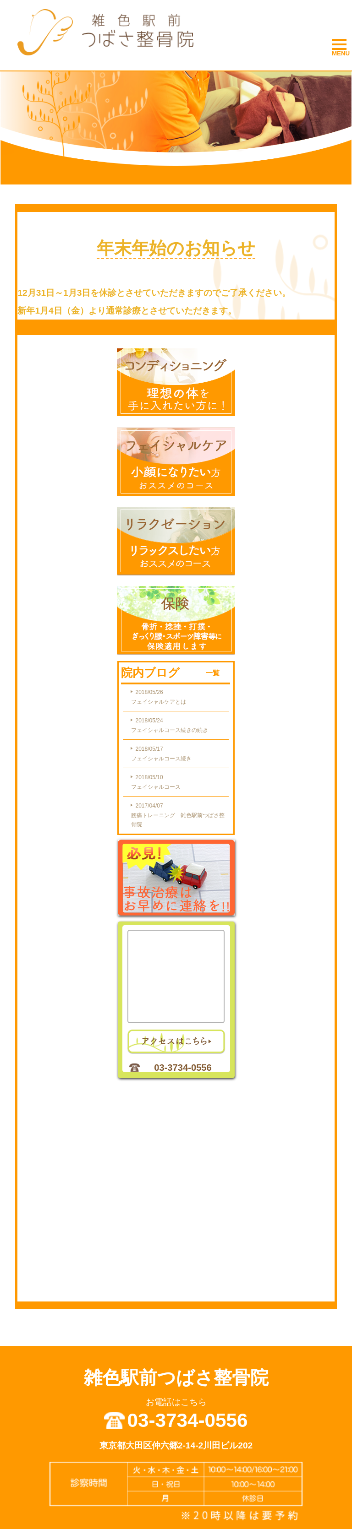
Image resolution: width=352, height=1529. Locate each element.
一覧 (213, 673)
